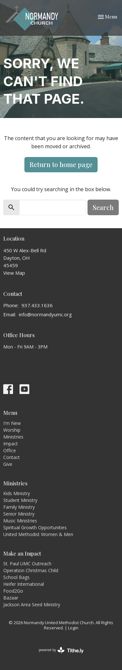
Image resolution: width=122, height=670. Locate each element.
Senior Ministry (18, 514)
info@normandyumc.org (45, 314)
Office (9, 450)
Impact (10, 443)
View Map (14, 272)
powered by (61, 650)
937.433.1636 (37, 305)
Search (103, 207)
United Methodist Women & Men (38, 534)
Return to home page (61, 164)
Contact (11, 457)
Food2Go (13, 591)
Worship (11, 430)
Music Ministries (20, 521)
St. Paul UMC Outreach (27, 563)
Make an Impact (22, 553)
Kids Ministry (16, 493)
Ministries (13, 437)
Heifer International (23, 584)
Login (73, 628)
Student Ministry (20, 500)
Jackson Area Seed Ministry (31, 604)
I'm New (12, 423)
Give (7, 464)
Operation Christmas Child (30, 570)
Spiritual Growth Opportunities (35, 527)
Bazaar (10, 598)
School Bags (16, 577)
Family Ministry (19, 507)
